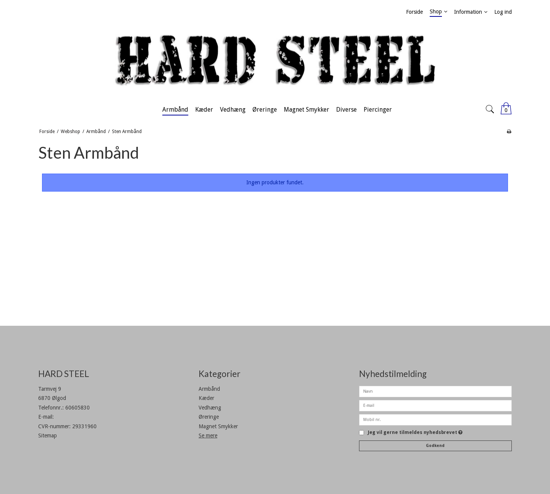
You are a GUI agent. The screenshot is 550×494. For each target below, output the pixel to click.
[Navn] (435, 391)
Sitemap (47, 435)
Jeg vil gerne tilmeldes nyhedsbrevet (415, 432)
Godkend (435, 445)
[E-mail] (435, 405)
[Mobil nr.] (435, 419)
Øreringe (209, 417)
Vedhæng (210, 408)
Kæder (206, 398)
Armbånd (209, 389)
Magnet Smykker (218, 426)
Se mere (208, 435)
